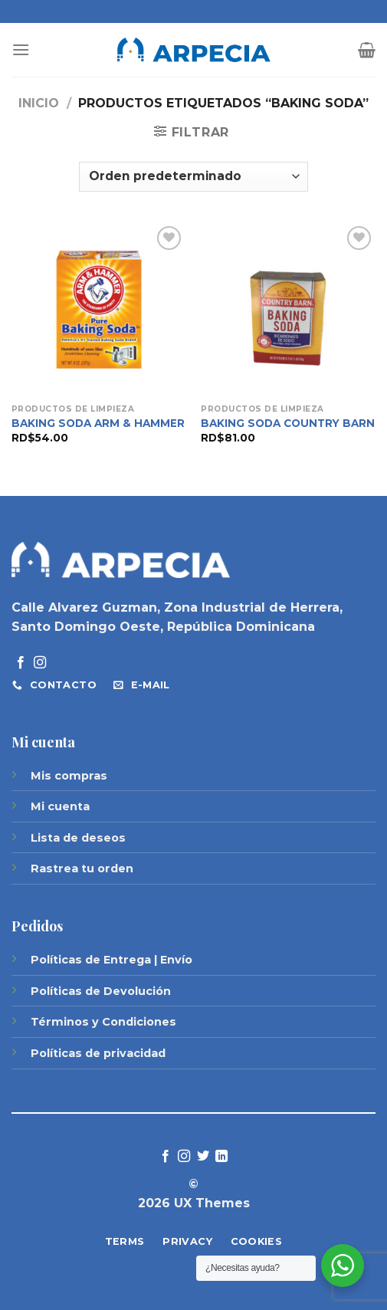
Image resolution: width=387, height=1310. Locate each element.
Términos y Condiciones (103, 1022)
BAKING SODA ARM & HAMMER (98, 423)
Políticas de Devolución (101, 991)
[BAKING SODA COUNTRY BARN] (288, 309)
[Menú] (20, 49)
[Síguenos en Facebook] (21, 663)
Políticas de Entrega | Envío (111, 960)
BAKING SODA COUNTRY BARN (288, 423)
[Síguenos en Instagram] (40, 663)
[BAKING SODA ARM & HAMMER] (98, 309)
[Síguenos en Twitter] (203, 1157)
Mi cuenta (60, 806)
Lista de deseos (78, 838)
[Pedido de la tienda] (193, 177)
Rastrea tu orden (82, 868)
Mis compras (69, 776)
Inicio (38, 103)
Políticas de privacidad (98, 1053)
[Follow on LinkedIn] (221, 1157)
